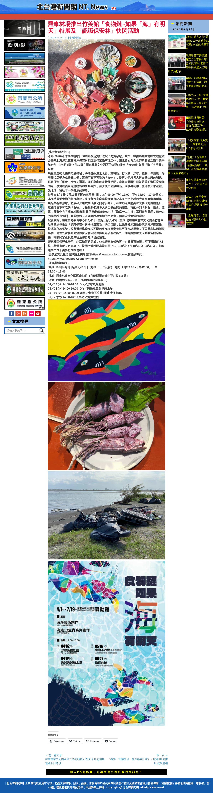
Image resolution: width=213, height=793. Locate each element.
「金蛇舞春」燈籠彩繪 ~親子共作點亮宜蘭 (196, 219)
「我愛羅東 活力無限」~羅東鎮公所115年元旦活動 (197, 144)
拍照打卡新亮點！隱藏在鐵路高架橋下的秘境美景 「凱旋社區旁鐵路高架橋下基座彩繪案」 (188, 165)
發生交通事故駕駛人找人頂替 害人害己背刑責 (197, 183)
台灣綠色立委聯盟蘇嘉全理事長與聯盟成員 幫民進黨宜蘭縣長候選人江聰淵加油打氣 (188, 63)
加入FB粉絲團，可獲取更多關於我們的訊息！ (106, 772)
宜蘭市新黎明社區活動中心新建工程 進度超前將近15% (196, 82)
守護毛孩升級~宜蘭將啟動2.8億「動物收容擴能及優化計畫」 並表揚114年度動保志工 (188, 102)
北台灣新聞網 (74, 37)
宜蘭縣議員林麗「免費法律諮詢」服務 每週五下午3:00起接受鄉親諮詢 (187, 125)
